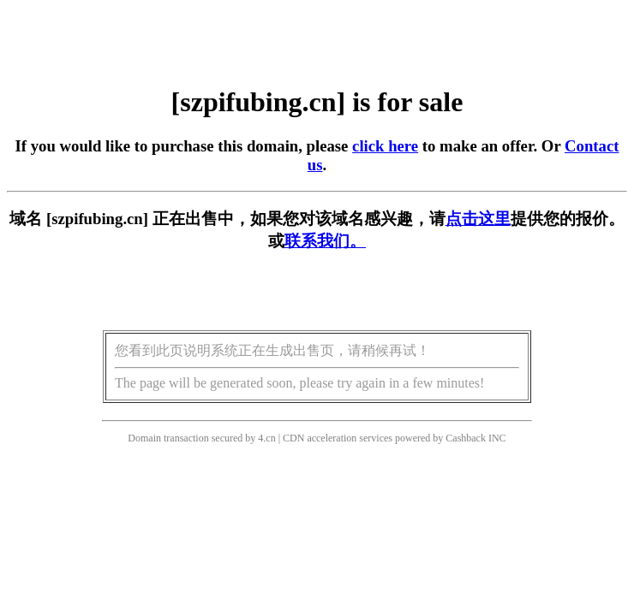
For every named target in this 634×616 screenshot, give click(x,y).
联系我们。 (325, 241)
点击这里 (478, 219)
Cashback (466, 438)
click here (385, 146)
